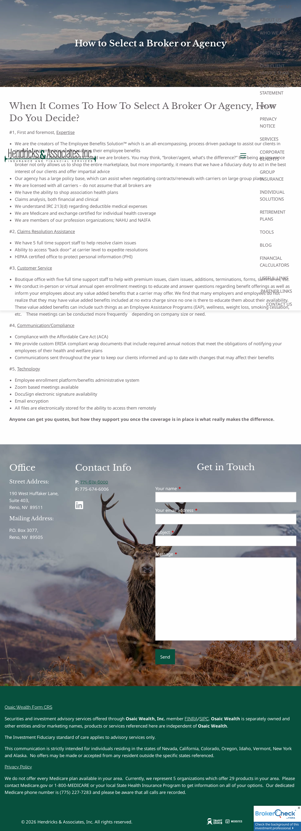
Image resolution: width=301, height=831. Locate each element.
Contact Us (279, 304)
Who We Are (273, 33)
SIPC (204, 718)
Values (267, 106)
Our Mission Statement (274, 89)
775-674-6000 (94, 482)
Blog (266, 245)
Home (285, 7)
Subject (184, 532)
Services (269, 139)
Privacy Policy (18, 767)
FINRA (191, 718)
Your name (187, 488)
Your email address (195, 510)
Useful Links (274, 278)
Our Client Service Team (274, 69)
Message (185, 554)
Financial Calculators (274, 261)
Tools (267, 232)
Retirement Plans (272, 215)
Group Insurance (272, 175)
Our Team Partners (271, 49)
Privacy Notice (268, 122)
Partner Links (276, 291)
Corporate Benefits (272, 155)
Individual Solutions (272, 195)
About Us (270, 20)
